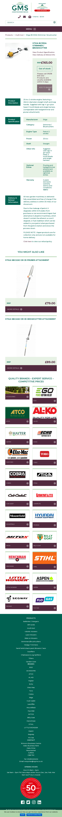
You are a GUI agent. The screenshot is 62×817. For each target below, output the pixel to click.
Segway (31, 734)
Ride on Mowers (31, 638)
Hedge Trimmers (31, 645)
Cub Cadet (31, 701)
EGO (31, 667)
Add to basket (45, 87)
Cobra (31, 694)
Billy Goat (31, 717)
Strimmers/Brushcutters (31, 641)
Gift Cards (31, 625)
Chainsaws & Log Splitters (31, 655)
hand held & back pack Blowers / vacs (31, 648)
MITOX (31, 714)
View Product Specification (44, 52)
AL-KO (31, 677)
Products (9, 35)
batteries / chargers (31, 621)
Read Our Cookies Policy (34, 814)
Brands (31, 664)
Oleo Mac (31, 687)
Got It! (22, 814)
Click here (27, 241)
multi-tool (19, 35)
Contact (31, 740)
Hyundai (31, 711)
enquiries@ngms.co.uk (33, 761)
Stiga (31, 697)
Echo (31, 684)
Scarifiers (31, 652)
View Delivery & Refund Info (44, 55)
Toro (31, 691)
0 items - (36, 16)
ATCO (31, 674)
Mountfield (31, 708)
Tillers (31, 658)
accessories (31, 671)
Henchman (31, 721)
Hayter (31, 681)
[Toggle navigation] (31, 29)
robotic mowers (31, 631)
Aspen (31, 731)
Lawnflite (31, 704)
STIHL (31, 724)
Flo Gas (31, 738)
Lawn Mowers (31, 635)
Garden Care (31, 662)
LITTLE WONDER (31, 728)
